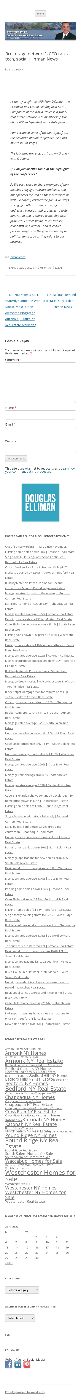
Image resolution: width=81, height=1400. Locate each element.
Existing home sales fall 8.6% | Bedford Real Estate (38, 910)
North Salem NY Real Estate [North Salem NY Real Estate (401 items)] (27, 1131)
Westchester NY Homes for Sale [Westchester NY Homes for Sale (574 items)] (35, 1194)
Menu (40, 13)
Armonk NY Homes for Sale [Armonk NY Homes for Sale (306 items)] (21, 1056)
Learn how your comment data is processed (40, 470)
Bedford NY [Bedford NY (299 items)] (61, 1079)
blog (40, 267)
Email (10, 424)
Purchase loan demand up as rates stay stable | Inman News (59, 301)
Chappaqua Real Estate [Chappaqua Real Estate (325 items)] (20, 1108)
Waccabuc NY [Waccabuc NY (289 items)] (12, 1165)
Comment (13, 360)
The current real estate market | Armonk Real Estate (39, 946)
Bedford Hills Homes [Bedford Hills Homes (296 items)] (17, 1076)
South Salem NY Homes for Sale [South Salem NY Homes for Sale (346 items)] (27, 1157)
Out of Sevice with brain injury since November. (36, 547)
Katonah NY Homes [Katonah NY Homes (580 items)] (44, 1119)
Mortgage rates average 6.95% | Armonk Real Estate (39, 614)
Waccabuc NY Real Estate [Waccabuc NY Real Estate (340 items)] (36, 1165)
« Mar (9, 1263)
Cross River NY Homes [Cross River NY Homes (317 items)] (48, 1108)
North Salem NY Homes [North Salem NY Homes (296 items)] (19, 1128)
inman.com (17, 257)
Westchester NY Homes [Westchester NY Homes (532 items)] (30, 1188)
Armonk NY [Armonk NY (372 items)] (33, 1048)
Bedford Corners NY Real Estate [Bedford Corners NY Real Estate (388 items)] (30, 1072)
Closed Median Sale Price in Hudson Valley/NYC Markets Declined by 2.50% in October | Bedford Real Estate (40, 572)
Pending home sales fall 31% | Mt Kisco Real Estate (38, 619)
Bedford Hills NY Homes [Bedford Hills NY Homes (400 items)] (49, 1075)
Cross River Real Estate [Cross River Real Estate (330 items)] (20, 1115)
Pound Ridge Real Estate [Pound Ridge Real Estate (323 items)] (21, 1150)
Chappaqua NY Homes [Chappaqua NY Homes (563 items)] (30, 1097)
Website (10, 441)
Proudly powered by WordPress (24, 1392)
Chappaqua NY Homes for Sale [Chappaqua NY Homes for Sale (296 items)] (23, 1101)
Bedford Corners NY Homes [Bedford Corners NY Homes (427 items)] (28, 1068)
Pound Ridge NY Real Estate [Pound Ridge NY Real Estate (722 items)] (32, 1143)
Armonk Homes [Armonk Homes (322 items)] (15, 1049)
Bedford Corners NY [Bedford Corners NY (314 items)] (49, 1065)
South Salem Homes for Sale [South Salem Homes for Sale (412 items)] (29, 1153)
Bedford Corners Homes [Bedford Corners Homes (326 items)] (21, 1065)
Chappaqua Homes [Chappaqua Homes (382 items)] (20, 1093)
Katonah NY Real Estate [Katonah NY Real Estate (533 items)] (31, 1124)
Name (10, 408)
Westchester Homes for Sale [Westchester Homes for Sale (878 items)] (40, 1175)
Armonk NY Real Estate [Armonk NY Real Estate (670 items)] (34, 1060)
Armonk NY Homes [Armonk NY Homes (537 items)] (25, 1053)
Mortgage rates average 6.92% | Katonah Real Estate (40, 655)
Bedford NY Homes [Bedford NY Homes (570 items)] (26, 1083)
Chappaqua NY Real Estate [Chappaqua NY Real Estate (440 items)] (29, 1104)
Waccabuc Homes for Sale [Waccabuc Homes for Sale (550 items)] (33, 1161)
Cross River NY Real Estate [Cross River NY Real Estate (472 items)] (30, 1111)
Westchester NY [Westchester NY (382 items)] (18, 1184)
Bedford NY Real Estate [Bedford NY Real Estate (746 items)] (35, 1088)
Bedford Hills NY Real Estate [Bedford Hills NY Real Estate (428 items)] (29, 1079)
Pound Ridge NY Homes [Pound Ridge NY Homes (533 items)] (31, 1135)
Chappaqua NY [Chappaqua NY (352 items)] (45, 1093)
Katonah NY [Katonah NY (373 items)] (13, 1120)
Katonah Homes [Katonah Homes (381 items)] (48, 1115)
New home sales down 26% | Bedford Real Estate (37, 1024)
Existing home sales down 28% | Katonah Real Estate (40, 552)
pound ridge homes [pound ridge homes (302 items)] (61, 1131)
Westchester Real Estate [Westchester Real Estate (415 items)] (25, 1201)
